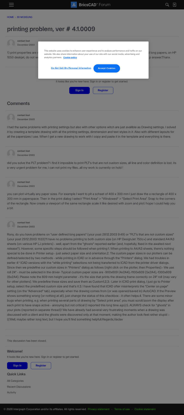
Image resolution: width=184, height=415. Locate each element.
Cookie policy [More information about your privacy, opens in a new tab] (70, 58)
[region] (93, 60)
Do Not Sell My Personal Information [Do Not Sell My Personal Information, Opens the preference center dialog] (71, 68)
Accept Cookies (107, 68)
